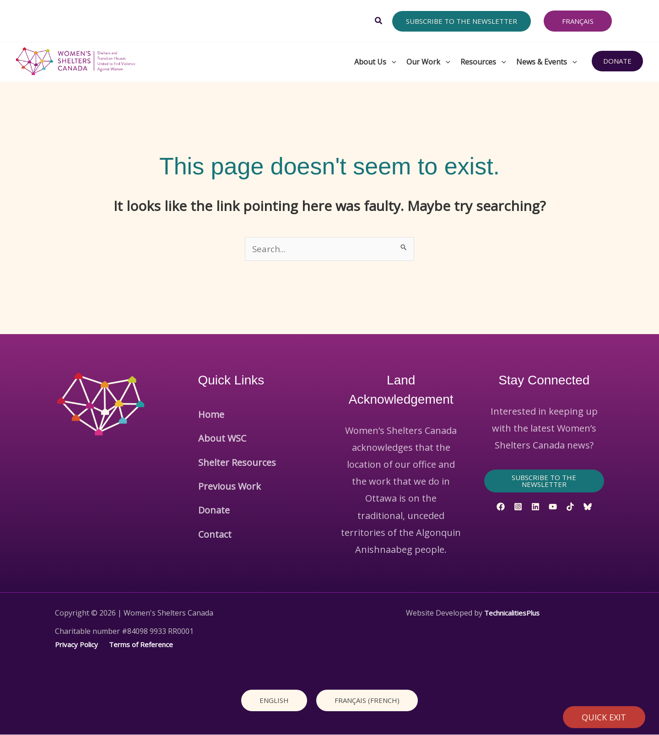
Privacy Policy (78, 645)
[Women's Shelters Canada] (75, 60)
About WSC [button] (222, 428)
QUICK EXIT (604, 717)
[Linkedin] (535, 507)
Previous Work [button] (229, 462)
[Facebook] (501, 507)
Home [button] (211, 411)
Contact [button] (215, 497)
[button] (379, 21)
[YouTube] (553, 507)
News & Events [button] (547, 61)
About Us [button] (375, 61)
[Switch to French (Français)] (367, 700)
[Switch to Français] (578, 21)
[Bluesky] (587, 507)
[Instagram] (518, 507)
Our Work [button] (428, 61)
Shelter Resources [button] (237, 445)
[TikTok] (570, 507)
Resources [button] (483, 61)
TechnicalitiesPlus (511, 613)
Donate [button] (214, 479)
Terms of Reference (146, 645)
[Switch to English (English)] (274, 700)
